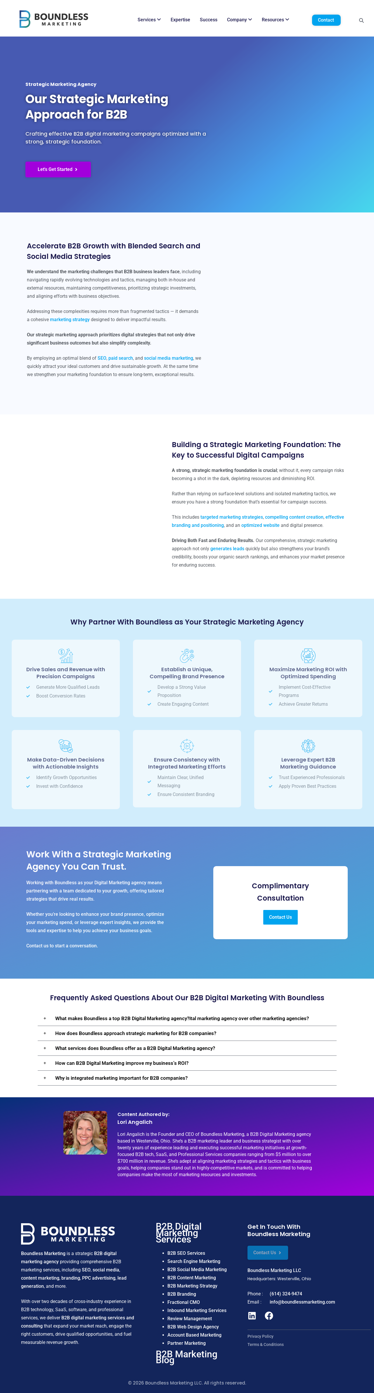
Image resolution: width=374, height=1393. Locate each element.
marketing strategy (70, 319)
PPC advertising (98, 1278)
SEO (102, 358)
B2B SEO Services (186, 1253)
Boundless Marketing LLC (274, 1270)
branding (70, 1278)
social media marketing (168, 358)
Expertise (180, 20)
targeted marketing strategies (231, 517)
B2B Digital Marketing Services (179, 1233)
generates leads (227, 548)
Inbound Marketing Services (196, 1310)
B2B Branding (181, 1294)
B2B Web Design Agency (193, 1327)
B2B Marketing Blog (186, 1357)
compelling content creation (294, 517)
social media (106, 1270)
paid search (120, 358)
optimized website (260, 525)
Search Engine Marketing (193, 1261)
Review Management (189, 1318)
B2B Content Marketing (191, 1277)
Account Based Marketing (194, 1335)
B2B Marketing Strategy (192, 1286)
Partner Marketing (186, 1343)
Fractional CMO (183, 1302)
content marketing (40, 1278)
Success (208, 20)
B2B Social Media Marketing (197, 1269)
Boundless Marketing (43, 1253)
